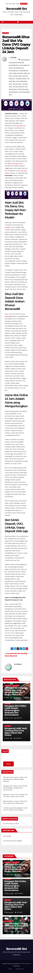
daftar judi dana (18, 73)
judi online (15, 163)
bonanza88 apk (25, 59)
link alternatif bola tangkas (12, 841)
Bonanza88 (8, 316)
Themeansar (16, 965)
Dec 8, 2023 (9, 912)
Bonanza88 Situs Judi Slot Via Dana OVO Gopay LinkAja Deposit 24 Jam (16, 44)
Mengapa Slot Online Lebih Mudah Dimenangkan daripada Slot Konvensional (15, 710)
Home (10, 969)
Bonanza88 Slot (16, 8)
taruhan (7, 227)
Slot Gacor (8, 685)
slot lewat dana (13, 92)
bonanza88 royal (19, 68)
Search (5, 751)
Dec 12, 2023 (10, 893)
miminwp (13, 57)
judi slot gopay (17, 84)
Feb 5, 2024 (9, 874)
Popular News (15, 685)
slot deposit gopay (23, 89)
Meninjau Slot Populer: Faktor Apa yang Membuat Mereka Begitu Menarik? (16, 691)
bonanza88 (7, 836)
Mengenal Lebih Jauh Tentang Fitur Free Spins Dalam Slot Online (15, 731)
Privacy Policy (19, 969)
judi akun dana (17, 76)
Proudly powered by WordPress (11, 963)
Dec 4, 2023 (9, 931)
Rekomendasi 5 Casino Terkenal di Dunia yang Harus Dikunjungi (16, 925)
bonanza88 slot (13, 70)
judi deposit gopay (20, 78)
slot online (20, 125)
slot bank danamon (18, 86)
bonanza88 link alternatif (16, 62)
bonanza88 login (14, 65)
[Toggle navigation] (18, 22)
